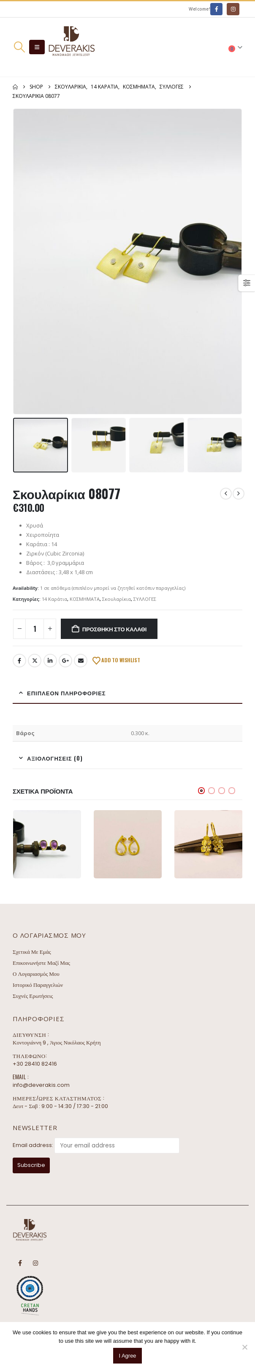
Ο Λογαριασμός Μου (36, 974)
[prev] (226, 494)
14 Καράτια (54, 599)
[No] (244, 1347)
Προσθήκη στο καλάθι (114, 629)
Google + (65, 660)
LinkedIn (50, 660)
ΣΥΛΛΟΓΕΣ (144, 599)
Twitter (34, 660)
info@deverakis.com (41, 1085)
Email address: (33, 1145)
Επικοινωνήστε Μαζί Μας (41, 963)
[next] (238, 494)
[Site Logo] (71, 47)
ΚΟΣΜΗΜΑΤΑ (85, 599)
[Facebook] (216, 9)
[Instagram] (233, 9)
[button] (19, 47)
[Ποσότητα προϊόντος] (34, 629)
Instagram (35, 1263)
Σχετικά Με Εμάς (32, 952)
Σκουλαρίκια (116, 599)
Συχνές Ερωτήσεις (33, 996)
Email (80, 660)
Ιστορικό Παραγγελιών (38, 985)
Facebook (19, 660)
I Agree (127, 1356)
